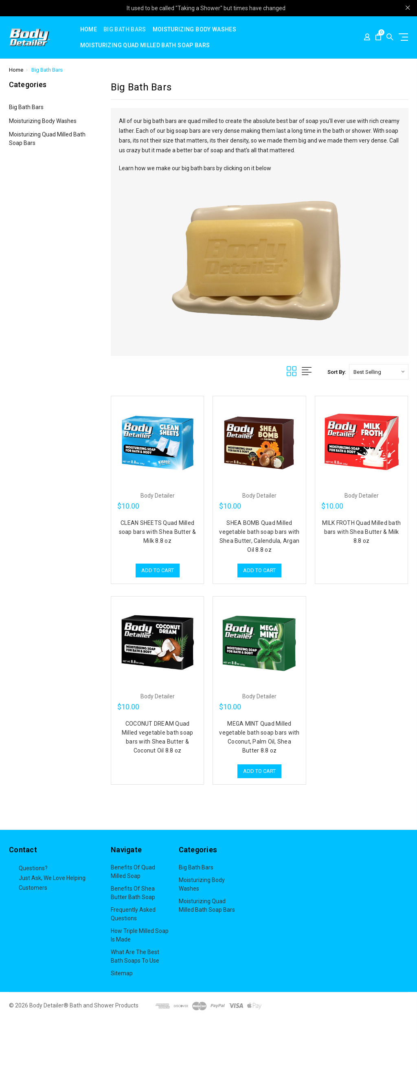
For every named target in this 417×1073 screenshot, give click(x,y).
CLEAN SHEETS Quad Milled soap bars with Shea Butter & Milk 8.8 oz (157, 532)
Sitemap (122, 973)
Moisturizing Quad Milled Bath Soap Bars (145, 45)
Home (88, 29)
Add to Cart (157, 570)
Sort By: (336, 372)
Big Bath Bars (124, 29)
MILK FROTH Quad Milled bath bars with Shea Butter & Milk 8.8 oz (361, 532)
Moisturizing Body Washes (194, 29)
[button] (208, 1046)
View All (189, 922)
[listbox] (378, 372)
